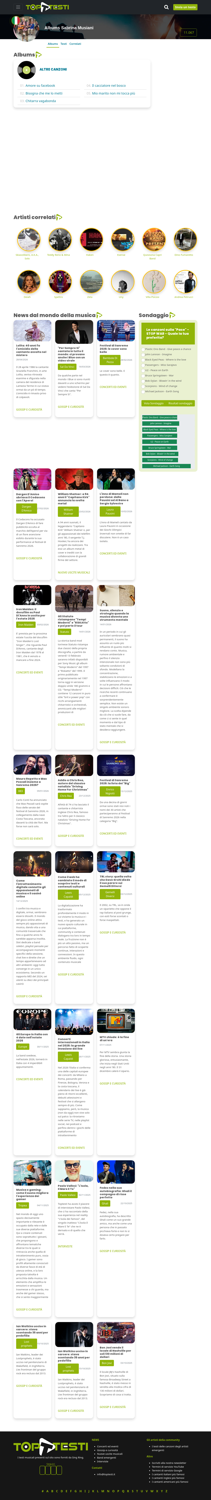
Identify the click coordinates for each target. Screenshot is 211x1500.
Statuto (64, 632)
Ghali (105, 1203)
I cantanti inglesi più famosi (168, 1478)
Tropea (22, 1205)
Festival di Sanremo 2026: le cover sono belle (114, 349)
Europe (22, 1046)
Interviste (102, 1461)
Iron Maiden (25, 625)
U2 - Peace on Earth (156, 370)
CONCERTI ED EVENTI (113, 387)
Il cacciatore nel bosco (109, 85)
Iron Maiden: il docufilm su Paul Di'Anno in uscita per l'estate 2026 (30, 614)
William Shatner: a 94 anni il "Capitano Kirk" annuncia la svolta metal (74, 499)
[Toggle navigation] (18, 7)
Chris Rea (66, 796)
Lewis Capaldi (68, 894)
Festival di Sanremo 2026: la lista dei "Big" (115, 781)
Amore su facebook (40, 85)
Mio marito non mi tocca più (113, 93)
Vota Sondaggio (154, 403)
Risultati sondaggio (180, 403)
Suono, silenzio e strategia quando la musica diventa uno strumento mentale (114, 615)
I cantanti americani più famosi (170, 1481)
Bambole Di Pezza (110, 360)
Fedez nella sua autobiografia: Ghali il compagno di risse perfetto (116, 1192)
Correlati (75, 44)
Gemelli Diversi (110, 894)
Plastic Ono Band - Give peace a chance (168, 349)
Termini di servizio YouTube (168, 1466)
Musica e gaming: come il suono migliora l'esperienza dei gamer (32, 1194)
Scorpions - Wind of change (161, 386)
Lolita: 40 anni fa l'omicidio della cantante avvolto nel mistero (31, 350)
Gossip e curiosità (107, 1450)
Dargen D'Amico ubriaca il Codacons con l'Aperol (30, 497)
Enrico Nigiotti (110, 791)
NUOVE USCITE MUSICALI (74, 572)
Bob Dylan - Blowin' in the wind (163, 380)
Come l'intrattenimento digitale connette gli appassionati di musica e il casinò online (31, 888)
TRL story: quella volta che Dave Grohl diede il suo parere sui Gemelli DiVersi (115, 881)
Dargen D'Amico (27, 508)
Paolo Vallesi (67, 1195)
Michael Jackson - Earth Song (162, 391)
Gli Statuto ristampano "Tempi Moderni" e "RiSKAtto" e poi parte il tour (73, 621)
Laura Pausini (110, 511)
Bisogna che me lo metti (44, 93)
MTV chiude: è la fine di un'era (114, 1038)
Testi (63, 44)
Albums (53, 44)
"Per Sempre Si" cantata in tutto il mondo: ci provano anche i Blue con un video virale (71, 354)
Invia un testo (185, 7)
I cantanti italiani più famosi (168, 1474)
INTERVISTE (65, 1246)
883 (20, 791)
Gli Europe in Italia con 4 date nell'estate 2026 (32, 1037)
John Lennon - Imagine (158, 354)
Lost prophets (26, 1344)
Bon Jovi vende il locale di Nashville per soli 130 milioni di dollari (115, 1352)
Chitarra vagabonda (41, 101)
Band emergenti (106, 1457)
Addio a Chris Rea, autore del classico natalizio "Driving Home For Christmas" (73, 785)
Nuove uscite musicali (109, 1453)
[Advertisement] (175, 101)
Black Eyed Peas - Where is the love (165, 359)
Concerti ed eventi (107, 1446)
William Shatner (68, 511)
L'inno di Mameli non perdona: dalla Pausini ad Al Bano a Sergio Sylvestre (114, 498)
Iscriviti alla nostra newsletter (169, 1462)
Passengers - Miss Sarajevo (161, 364)
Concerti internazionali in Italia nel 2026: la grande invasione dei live (74, 1044)
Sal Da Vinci (67, 367)
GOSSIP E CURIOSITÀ (29, 409)
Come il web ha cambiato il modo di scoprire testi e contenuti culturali (72, 882)
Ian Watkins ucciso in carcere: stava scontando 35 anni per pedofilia (32, 1331)
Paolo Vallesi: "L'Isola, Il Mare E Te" (73, 1187)
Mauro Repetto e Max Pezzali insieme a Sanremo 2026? (31, 782)
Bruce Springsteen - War (159, 375)
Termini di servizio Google (167, 1470)
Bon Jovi (107, 1363)
